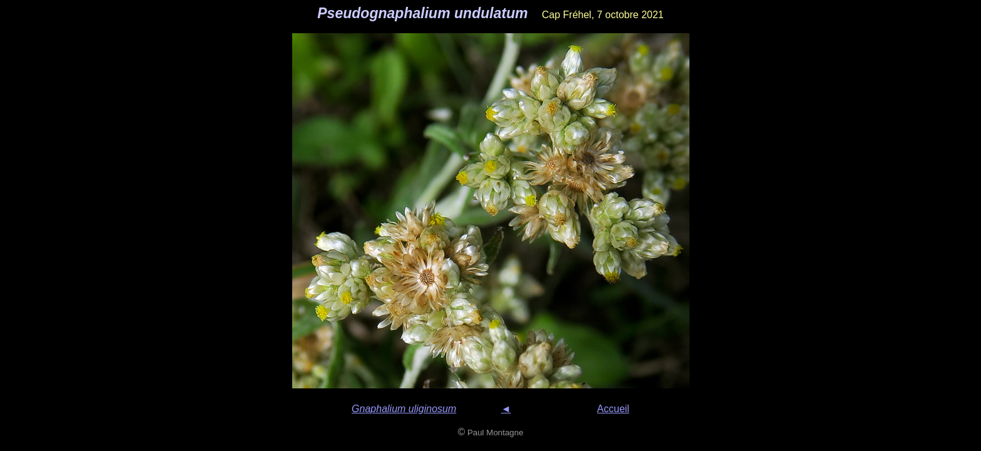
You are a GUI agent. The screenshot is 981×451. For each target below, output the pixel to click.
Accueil (613, 408)
